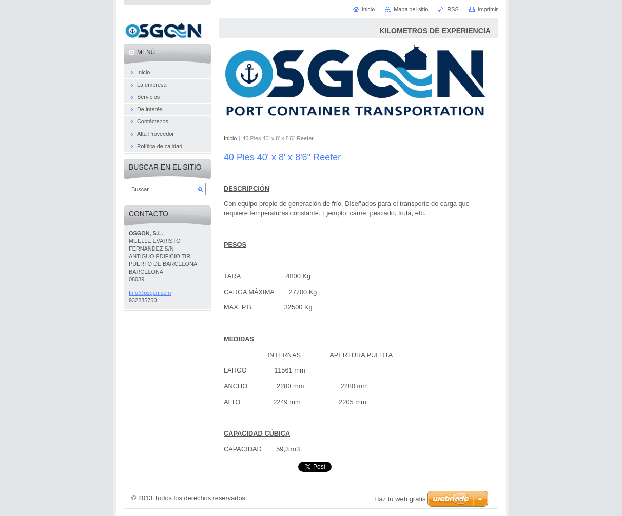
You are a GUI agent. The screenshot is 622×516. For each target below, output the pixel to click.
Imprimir (488, 9)
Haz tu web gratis (399, 499)
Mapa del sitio (411, 9)
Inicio (230, 138)
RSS (452, 9)
